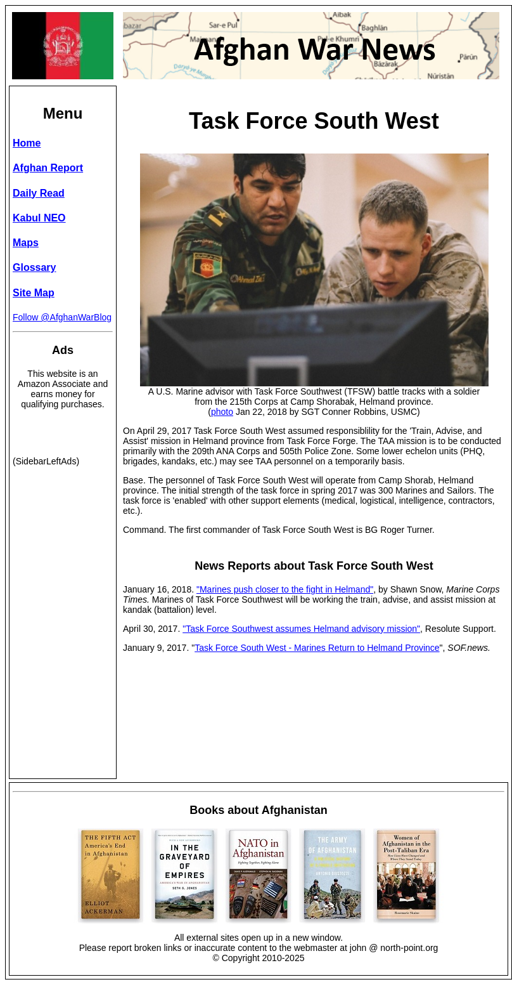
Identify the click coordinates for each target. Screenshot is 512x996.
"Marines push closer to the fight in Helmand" (284, 589)
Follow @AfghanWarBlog (62, 317)
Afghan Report (48, 167)
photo (222, 412)
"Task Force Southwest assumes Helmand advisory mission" (301, 629)
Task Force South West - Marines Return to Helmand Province (317, 648)
